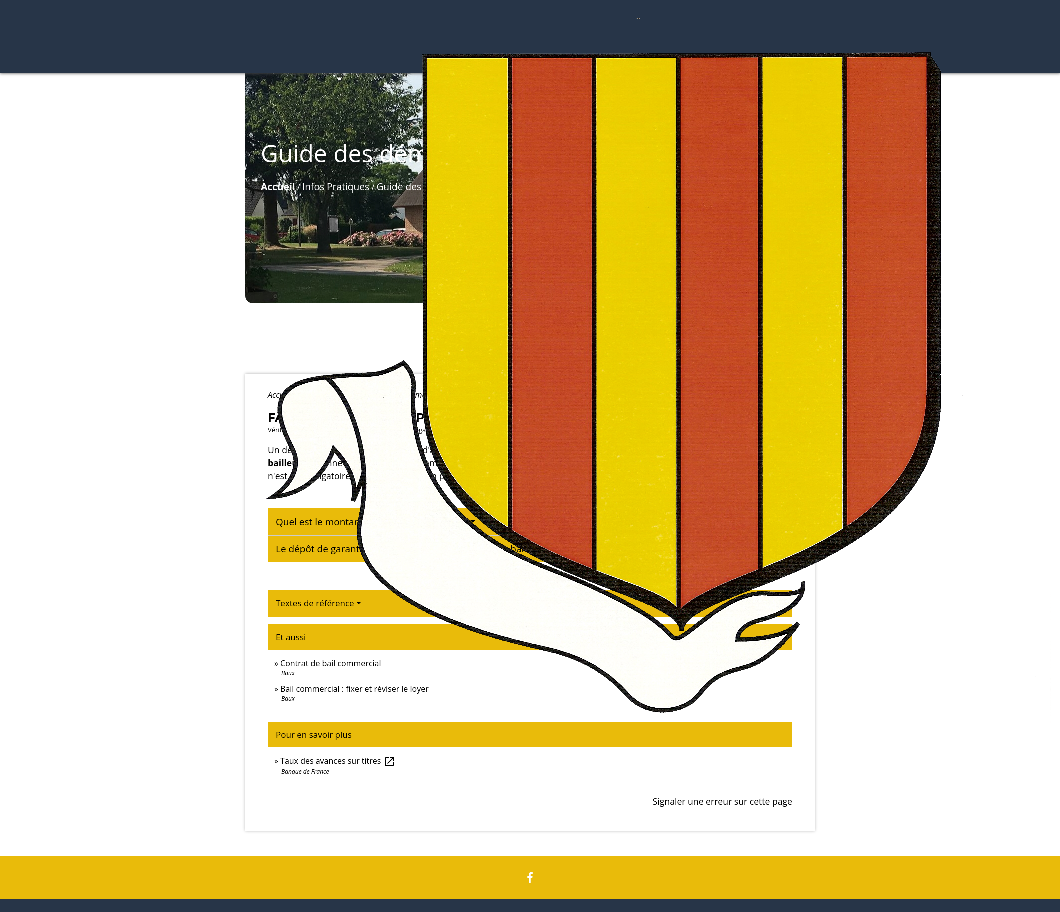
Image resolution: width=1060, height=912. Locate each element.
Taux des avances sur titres (337, 761)
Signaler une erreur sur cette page (722, 802)
